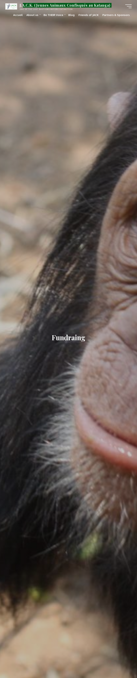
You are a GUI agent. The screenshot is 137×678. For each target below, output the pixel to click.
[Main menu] (128, 6)
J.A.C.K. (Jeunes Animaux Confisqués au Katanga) (65, 5)
